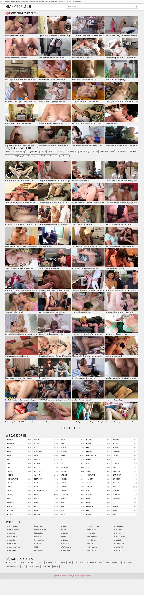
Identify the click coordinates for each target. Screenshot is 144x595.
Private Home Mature (53, 1)
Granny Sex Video (24, 1)
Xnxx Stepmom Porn (93, 563)
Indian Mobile (132, 155)
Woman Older (118, 542)
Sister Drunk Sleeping (34, 583)
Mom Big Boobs (62, 1)
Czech (70, 579)
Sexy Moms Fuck (119, 560)
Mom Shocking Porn (15, 1)
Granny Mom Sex (32, 1)
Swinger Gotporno (71, 155)
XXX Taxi (23, 583)
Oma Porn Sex (65, 560)
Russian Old (38, 1)
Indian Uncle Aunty (104, 579)
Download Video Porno (12, 583)
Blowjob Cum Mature (33, 155)
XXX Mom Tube (38, 549)
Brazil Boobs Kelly (84, 155)
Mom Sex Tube (91, 567)
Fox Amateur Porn (66, 563)
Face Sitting (61, 155)
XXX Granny (37, 560)
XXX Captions (39, 579)
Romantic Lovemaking (19, 155)
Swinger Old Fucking (76, 1)
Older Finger (118, 546)
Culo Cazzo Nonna (79, 579)
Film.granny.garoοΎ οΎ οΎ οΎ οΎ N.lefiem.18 (44, 159)
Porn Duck (117, 556)
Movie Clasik (52, 155)
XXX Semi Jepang (116, 579)
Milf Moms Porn (92, 553)
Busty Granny (68, 1)
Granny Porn (7, 1)
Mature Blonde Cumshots (107, 155)
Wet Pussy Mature (119, 553)
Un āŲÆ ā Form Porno (27, 579)
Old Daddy (95, 155)
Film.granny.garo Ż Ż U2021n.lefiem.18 (56, 579)
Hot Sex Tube (91, 546)
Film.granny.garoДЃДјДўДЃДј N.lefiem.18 (17, 159)
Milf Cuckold (64, 549)
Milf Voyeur (64, 556)
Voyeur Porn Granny (93, 542)
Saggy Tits (55, 583)
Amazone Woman (128, 579)
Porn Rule (37, 553)
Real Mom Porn (119, 563)
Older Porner (118, 567)
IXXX (36, 563)
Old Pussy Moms (65, 567)
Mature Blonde (46, 583)
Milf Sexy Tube (91, 556)
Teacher (44, 155)
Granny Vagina (38, 567)
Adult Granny (11, 549)
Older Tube (117, 549)
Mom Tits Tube (45, 1)
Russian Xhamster (121, 155)
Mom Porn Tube (64, 159)
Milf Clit (8, 155)
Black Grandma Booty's (12, 579)
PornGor (63, 546)
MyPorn (63, 553)
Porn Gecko (91, 549)
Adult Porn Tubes (91, 579)
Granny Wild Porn (12, 542)
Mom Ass (90, 560)
